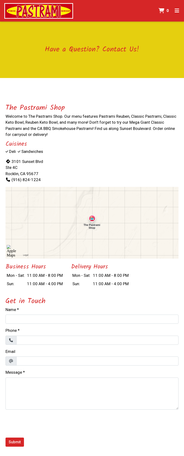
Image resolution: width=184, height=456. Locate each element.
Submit (15, 442)
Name (11, 309)
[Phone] (97, 340)
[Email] (97, 361)
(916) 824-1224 (23, 179)
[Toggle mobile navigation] (177, 11)
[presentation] (42, 422)
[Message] (92, 394)
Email (10, 351)
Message (14, 372)
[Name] (92, 319)
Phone (11, 330)
